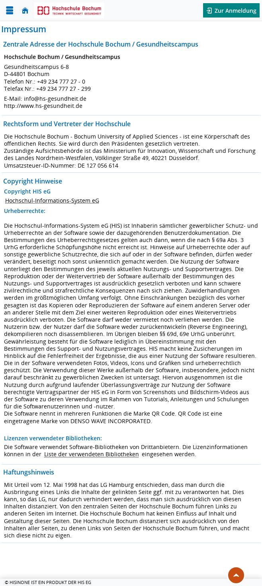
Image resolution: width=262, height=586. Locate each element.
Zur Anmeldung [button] (234, 10)
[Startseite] (25, 10)
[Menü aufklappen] (9, 10)
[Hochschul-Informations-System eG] (69, 10)
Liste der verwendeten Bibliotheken (91, 454)
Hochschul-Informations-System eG (52, 200)
